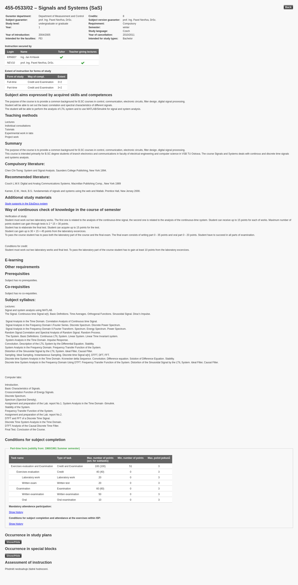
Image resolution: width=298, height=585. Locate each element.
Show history (16, 512)
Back (288, 7)
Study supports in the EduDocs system (26, 203)
